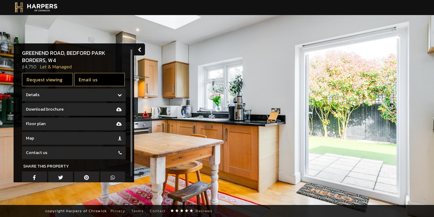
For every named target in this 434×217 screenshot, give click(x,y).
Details (32, 95)
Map (30, 138)
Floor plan (36, 124)
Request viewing (44, 79)
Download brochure (45, 109)
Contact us (36, 152)
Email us (88, 79)
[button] (13, 198)
